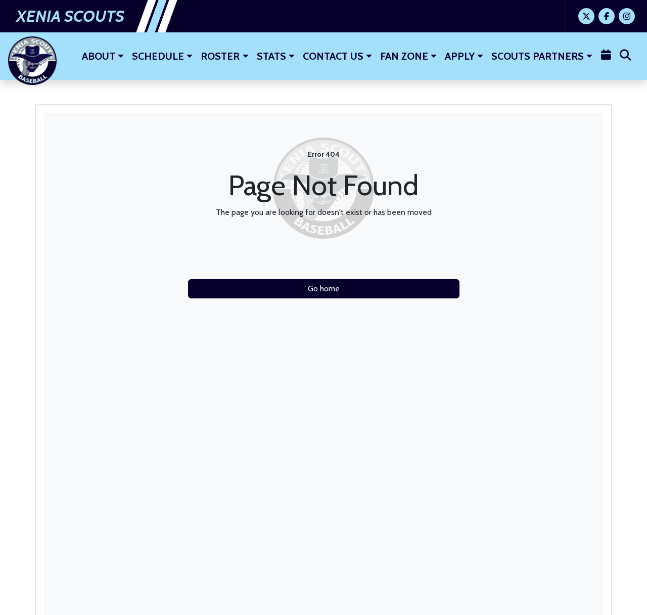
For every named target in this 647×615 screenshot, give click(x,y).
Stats (271, 56)
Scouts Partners (537, 56)
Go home (324, 288)
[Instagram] (627, 16)
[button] (103, 56)
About (98, 56)
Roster (220, 56)
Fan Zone (404, 56)
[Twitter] (586, 16)
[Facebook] (606, 16)
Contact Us (333, 56)
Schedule (158, 56)
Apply (460, 56)
